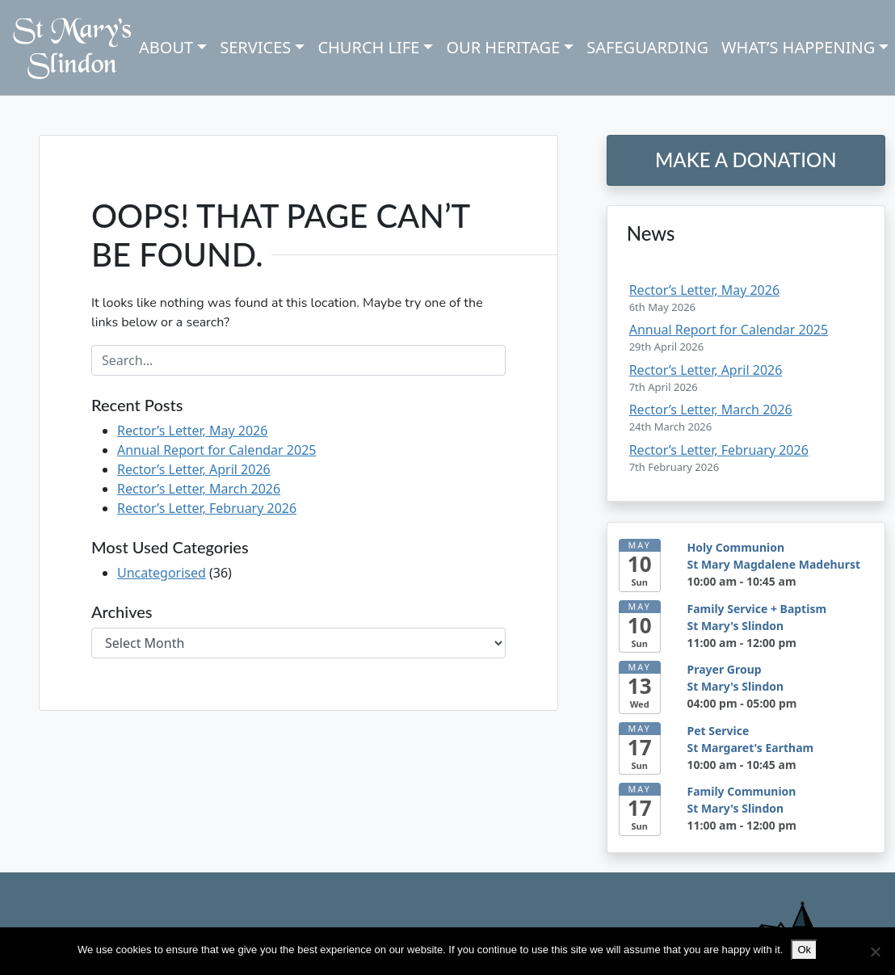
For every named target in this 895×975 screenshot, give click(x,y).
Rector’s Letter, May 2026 (192, 430)
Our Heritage (503, 47)
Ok (804, 949)
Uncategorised (161, 573)
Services (255, 47)
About (166, 47)
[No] (875, 951)
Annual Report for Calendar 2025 (216, 450)
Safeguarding (647, 47)
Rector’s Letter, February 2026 (206, 508)
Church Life (368, 47)
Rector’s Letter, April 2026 (194, 469)
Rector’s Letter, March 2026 (198, 489)
